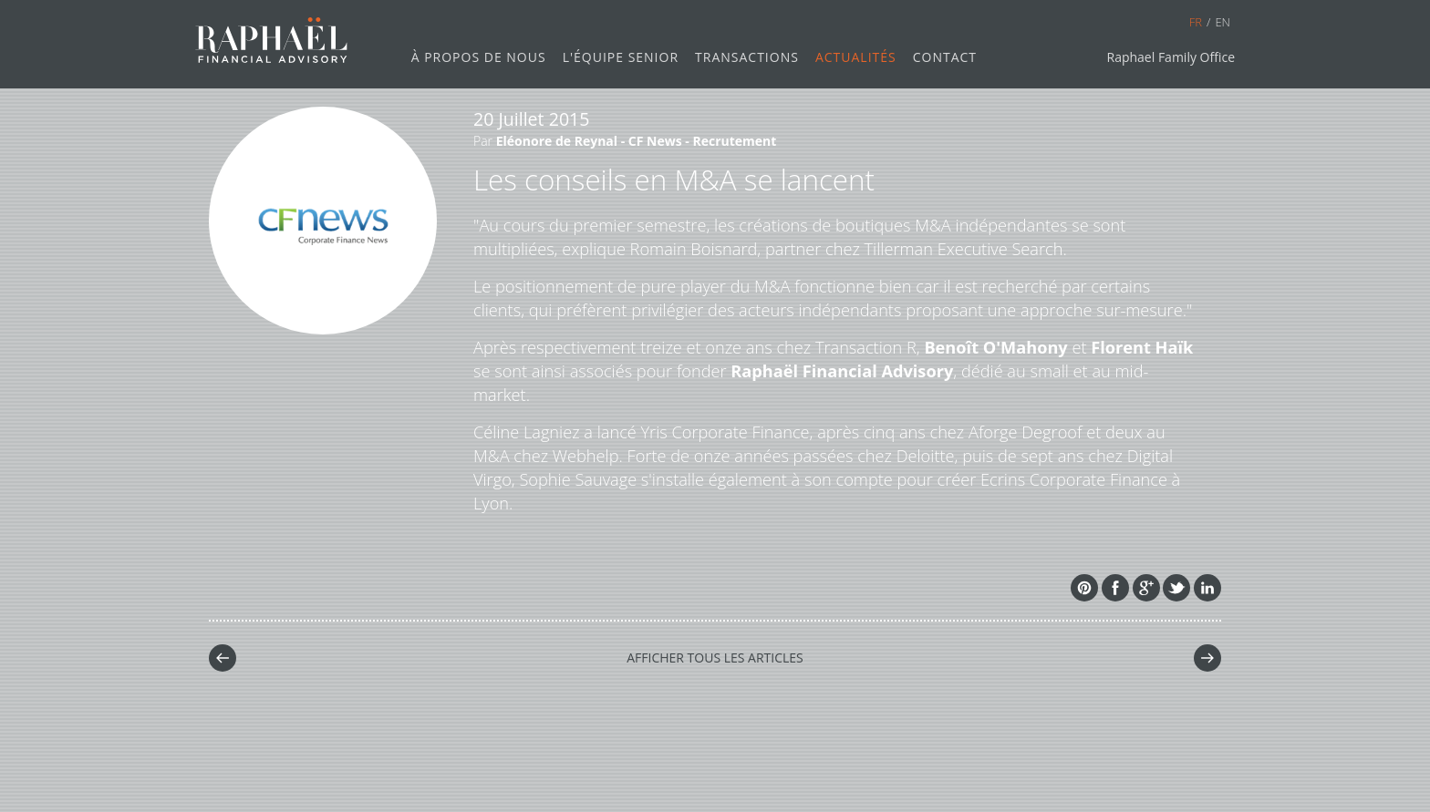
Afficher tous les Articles (715, 657)
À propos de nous (478, 57)
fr (1195, 22)
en (1222, 22)
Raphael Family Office (1171, 57)
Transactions (747, 57)
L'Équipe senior (621, 57)
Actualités (855, 57)
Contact (945, 57)
